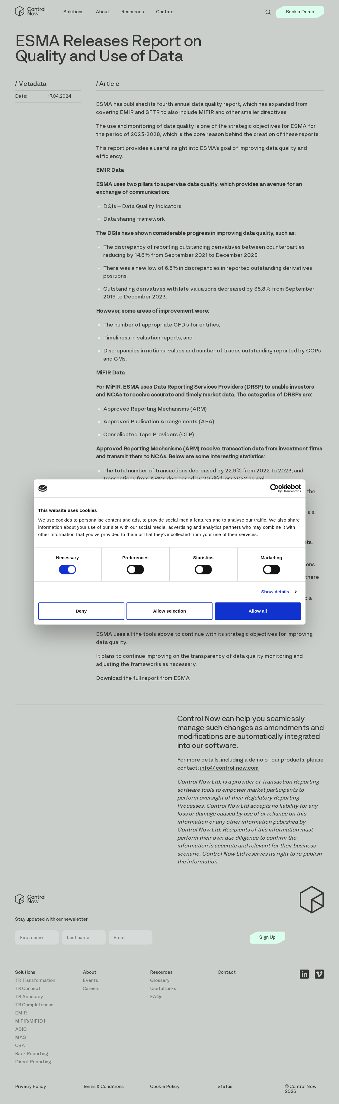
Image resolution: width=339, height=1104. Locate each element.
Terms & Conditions (103, 1086)
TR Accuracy (29, 997)
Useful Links (163, 988)
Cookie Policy (165, 1086)
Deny (81, 611)
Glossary (160, 980)
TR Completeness (34, 1005)
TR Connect (27, 988)
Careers (91, 988)
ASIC (21, 1029)
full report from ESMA (161, 678)
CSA (20, 1045)
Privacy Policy (30, 1086)
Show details (275, 591)
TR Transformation (35, 980)
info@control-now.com (229, 768)
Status (225, 1086)
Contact (165, 12)
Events (90, 980)
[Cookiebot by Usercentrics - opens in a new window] (274, 488)
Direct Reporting (33, 1062)
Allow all (258, 611)
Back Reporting (31, 1054)
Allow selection (169, 611)
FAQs (156, 997)
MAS (20, 1037)
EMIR (21, 1013)
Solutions (25, 972)
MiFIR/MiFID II (31, 1021)
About (89, 972)
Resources (161, 972)
